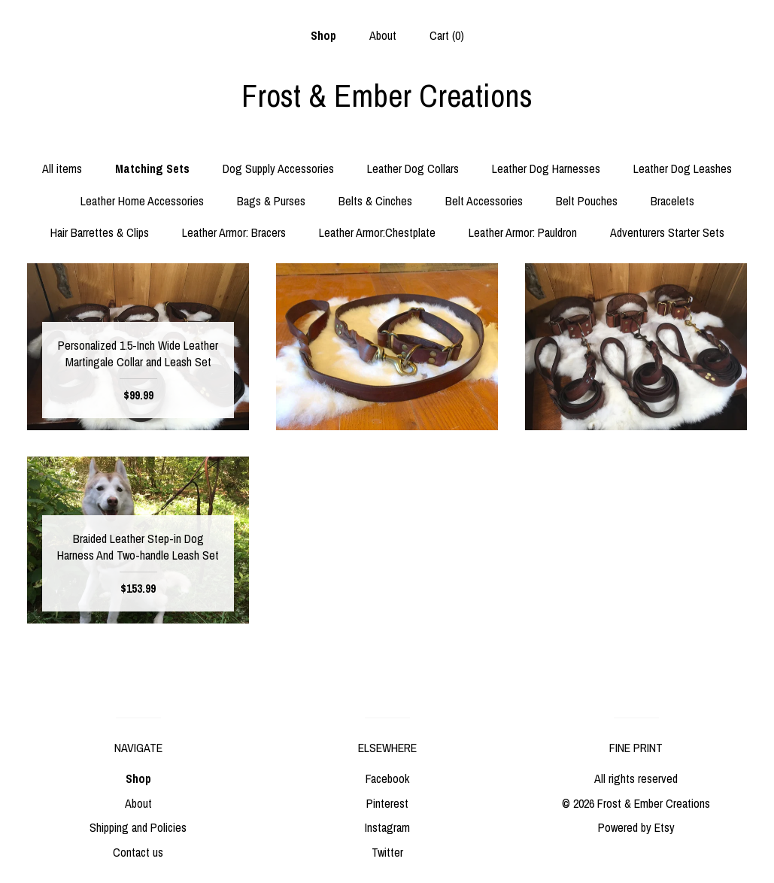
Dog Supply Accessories (278, 168)
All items (62, 168)
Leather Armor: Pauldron (523, 232)
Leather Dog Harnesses (546, 168)
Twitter (387, 852)
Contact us (138, 852)
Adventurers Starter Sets (667, 232)
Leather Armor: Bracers (234, 232)
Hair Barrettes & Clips (99, 232)
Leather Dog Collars (413, 168)
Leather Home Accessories (142, 201)
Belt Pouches (587, 201)
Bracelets (672, 201)
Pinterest (387, 803)
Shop (323, 35)
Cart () (446, 35)
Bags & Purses (271, 201)
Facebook (387, 778)
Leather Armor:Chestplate (377, 232)
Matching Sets (152, 168)
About (382, 35)
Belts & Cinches (375, 201)
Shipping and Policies (138, 827)
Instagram (387, 827)
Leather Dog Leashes (682, 168)
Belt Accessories (484, 201)
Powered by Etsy (636, 827)
